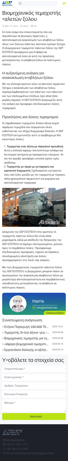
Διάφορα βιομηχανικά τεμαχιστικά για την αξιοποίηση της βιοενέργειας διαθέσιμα (27, 344)
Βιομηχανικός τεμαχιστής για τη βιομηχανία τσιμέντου (27, 338)
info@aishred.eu (16, 440)
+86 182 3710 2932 (17, 448)
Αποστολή (36, 416)
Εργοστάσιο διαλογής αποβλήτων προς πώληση (27, 350)
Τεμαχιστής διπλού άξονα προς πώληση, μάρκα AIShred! (27, 332)
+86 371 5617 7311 (17, 444)
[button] (64, 3)
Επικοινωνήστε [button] (55, 312)
